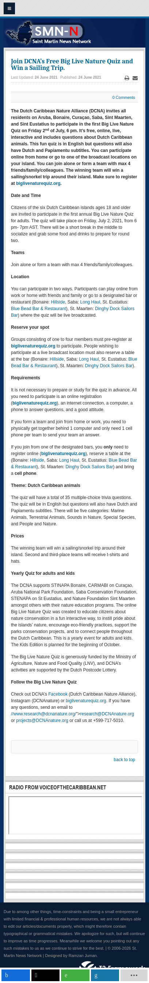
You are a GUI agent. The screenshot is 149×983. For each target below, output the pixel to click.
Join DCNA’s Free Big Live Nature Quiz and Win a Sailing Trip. (72, 64)
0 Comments (123, 97)
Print (127, 78)
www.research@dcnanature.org (44, 713)
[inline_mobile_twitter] (45, 975)
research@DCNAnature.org (107, 713)
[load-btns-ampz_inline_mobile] (134, 975)
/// (43, 713)
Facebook (58, 694)
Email (135, 78)
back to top (124, 759)
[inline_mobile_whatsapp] (75, 975)
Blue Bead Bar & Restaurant (38, 308)
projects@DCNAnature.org (42, 720)
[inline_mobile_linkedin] (105, 975)
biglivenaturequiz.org (86, 700)
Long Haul (90, 302)
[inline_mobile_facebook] (15, 975)
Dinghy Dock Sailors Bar (109, 365)
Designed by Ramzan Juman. (71, 955)
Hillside (58, 302)
